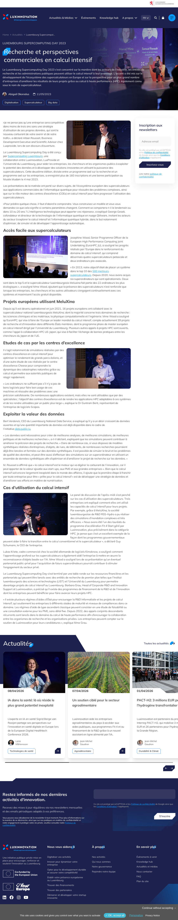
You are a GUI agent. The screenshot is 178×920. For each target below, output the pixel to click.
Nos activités (98, 856)
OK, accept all (114, 915)
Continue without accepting (159, 908)
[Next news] (172, 768)
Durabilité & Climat (148, 751)
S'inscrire (164, 816)
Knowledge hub (109, 17)
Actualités (17, 34)
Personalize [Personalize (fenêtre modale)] (136, 915)
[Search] (155, 18)
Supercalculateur (33, 102)
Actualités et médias (147, 866)
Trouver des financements (60, 885)
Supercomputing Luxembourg (25, 156)
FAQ (139, 876)
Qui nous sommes (101, 861)
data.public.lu (23, 428)
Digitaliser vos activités (59, 856)
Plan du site (143, 881)
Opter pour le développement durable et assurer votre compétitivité (66, 871)
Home (6, 34)
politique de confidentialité (150, 175)
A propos (127, 17)
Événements (88, 17)
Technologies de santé (21, 751)
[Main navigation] (171, 17)
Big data (52, 102)
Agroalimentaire (82, 751)
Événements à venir (147, 856)
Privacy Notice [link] (152, 915)
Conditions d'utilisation (107, 806)
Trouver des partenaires (59, 890)
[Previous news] (166, 768)
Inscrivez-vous (155, 164)
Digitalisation (11, 102)
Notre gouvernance (102, 866)
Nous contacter (144, 871)
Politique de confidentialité (156, 152)
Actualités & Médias (61, 17)
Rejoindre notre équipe (104, 871)
